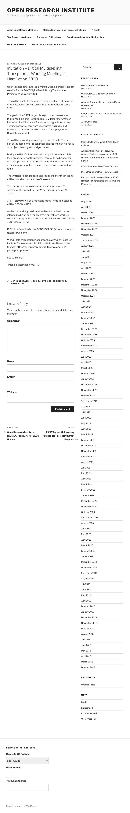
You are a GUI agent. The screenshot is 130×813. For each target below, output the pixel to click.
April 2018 (86, 656)
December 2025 (89, 223)
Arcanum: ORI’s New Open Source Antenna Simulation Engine (99, 157)
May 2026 (86, 201)
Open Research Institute (51, 10)
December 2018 (89, 617)
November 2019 (89, 567)
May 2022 (86, 423)
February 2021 (88, 490)
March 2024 (87, 312)
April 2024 (86, 307)
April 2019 (86, 600)
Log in (84, 702)
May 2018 (86, 650)
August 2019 (87, 578)
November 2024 (89, 290)
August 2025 (87, 246)
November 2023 (89, 334)
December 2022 (89, 384)
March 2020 (87, 545)
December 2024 (89, 284)
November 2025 (89, 229)
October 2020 (88, 512)
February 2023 (88, 373)
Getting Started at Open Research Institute (64, 30)
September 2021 (89, 456)
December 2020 (89, 501)
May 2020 (86, 534)
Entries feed (87, 708)
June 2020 (86, 528)
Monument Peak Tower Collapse (102, 166)
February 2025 (88, 279)
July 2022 (85, 412)
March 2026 (87, 212)
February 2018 (88, 667)
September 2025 (89, 240)
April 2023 (86, 362)
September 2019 (89, 573)
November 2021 (89, 451)
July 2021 (85, 467)
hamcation (18, 283)
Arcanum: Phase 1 (90, 121)
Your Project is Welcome (19, 37)
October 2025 (88, 234)
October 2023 (88, 340)
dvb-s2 (37, 281)
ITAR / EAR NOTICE (16, 44)
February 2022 (88, 440)
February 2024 (88, 318)
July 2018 (85, 639)
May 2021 (86, 473)
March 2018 (87, 661)
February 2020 (88, 551)
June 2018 (86, 645)
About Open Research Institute (22, 30)
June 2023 (86, 356)
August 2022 (87, 406)
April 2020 (86, 539)
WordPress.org (88, 718)
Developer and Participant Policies (49, 44)
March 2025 (87, 273)
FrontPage (59, 281)
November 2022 (89, 390)
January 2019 (87, 612)
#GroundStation (21, 281)
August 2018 (87, 634)
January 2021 (87, 495)
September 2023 (89, 345)
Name (11, 361)
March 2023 (87, 368)
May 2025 (86, 262)
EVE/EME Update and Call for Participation (101, 113)
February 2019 (88, 606)
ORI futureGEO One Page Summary (98, 93)
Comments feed (89, 713)
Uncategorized (88, 684)
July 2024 (85, 301)
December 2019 (89, 562)
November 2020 (89, 506)
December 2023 (89, 329)
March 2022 (87, 434)
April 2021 (86, 478)
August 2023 (87, 351)
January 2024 (87, 323)
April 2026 (86, 207)
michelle (35, 64)
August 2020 (87, 523)
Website (12, 392)
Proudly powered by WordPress (21, 806)
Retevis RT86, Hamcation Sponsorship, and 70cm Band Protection (100, 180)
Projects (95, 30)
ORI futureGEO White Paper (94, 85)
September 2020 (89, 517)
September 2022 (89, 401)
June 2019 (86, 589)
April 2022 (86, 429)
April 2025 (86, 268)
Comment (13, 320)
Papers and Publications (49, 37)
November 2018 (89, 623)
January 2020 (87, 556)
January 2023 (87, 379)
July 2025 (85, 251)
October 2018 (88, 628)
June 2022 (86, 417)
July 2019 (85, 584)
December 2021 (89, 445)
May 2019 (86, 595)
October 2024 (88, 296)
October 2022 (88, 395)
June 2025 (86, 257)
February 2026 (88, 218)
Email (11, 376)
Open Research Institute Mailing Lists (85, 37)
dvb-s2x (47, 281)
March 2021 (87, 484)
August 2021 (87, 462)
